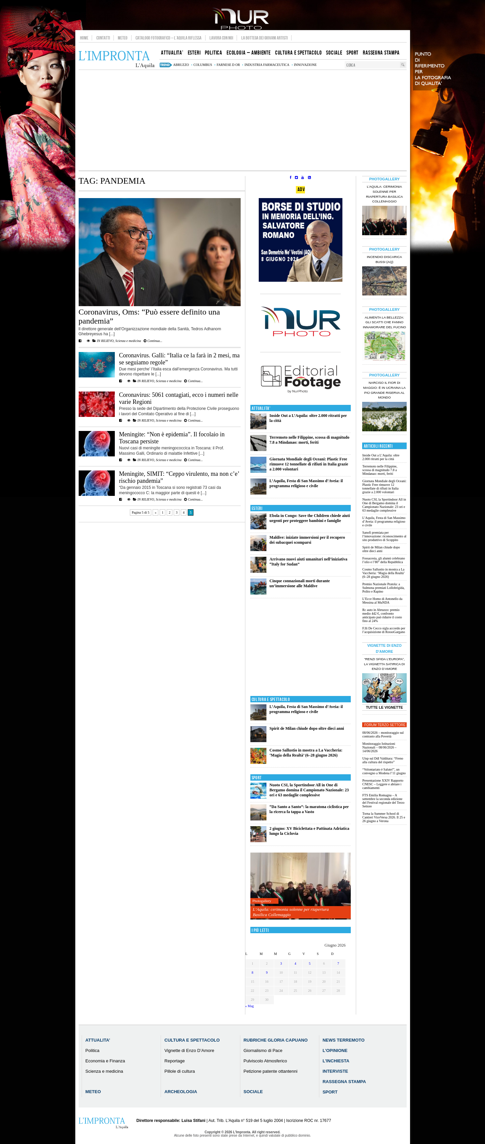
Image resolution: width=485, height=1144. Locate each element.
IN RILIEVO (105, 341)
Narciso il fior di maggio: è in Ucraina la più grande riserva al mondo (384, 390)
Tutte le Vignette (384, 707)
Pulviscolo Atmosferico (265, 1060)
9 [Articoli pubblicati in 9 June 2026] (267, 972)
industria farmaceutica (266, 65)
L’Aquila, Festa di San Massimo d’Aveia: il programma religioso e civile (306, 483)
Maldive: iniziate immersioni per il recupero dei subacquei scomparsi (307, 540)
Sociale (253, 1091)
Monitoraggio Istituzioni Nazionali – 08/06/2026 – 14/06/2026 (379, 747)
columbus (202, 65)
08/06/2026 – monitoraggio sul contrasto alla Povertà (383, 734)
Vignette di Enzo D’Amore (189, 1050)
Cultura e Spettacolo (271, 699)
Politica (92, 1050)
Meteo (123, 37)
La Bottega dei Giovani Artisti (264, 37)
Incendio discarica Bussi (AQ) (384, 259)
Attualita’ (97, 1040)
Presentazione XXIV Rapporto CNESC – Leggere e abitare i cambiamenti (382, 784)
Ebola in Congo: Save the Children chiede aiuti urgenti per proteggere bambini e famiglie (309, 518)
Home (84, 37)
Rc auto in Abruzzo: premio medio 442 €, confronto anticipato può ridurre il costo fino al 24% (382, 615)
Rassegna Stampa (344, 1081)
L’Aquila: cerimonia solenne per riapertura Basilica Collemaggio (291, 912)
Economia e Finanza (105, 1060)
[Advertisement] (243, 120)
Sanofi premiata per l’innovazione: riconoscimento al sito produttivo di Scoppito (384, 536)
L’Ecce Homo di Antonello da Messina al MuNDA (382, 600)
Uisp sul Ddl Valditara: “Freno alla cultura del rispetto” (382, 760)
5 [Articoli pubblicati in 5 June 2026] (310, 963)
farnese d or (228, 65)
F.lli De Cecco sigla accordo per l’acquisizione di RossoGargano (383, 630)
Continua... (153, 341)
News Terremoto (344, 1040)
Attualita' (261, 408)
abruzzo (181, 65)
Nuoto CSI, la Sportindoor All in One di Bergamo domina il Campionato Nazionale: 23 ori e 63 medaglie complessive (309, 790)
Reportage (174, 1060)
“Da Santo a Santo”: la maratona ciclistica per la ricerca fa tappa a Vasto (309, 809)
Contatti (103, 37)
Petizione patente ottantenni (270, 1071)
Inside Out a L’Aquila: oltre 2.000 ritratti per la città (380, 457)
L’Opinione (335, 1050)
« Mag (249, 1006)
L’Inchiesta (336, 1060)
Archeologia (180, 1091)
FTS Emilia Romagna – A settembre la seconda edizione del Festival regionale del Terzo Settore (383, 800)
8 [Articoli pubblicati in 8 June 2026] (252, 972)
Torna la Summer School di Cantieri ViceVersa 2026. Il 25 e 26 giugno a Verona (383, 817)
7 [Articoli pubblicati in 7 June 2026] (338, 963)
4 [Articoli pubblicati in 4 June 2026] (295, 963)
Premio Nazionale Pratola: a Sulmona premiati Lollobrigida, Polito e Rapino (383, 587)
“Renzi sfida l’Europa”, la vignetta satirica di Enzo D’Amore (384, 664)
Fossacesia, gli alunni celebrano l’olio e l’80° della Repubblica (383, 560)
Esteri (257, 508)
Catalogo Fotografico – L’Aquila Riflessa (168, 37)
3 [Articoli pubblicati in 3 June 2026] (281, 963)
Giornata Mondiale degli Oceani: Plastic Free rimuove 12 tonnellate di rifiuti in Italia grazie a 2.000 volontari (308, 464)
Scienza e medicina (128, 341)
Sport (257, 778)
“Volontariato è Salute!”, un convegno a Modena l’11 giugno (384, 771)
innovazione (305, 65)
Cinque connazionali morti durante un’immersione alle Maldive (299, 583)
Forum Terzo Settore (385, 725)
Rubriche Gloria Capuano (275, 1040)
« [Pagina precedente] (155, 512)
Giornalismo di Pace (262, 1050)
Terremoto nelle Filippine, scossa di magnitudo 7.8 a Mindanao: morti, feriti (309, 440)
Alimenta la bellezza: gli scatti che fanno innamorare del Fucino (384, 322)
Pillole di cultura (179, 1071)
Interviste (335, 1071)
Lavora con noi (221, 37)
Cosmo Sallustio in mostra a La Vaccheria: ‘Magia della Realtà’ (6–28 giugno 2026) (305, 753)
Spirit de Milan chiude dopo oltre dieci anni (306, 728)
